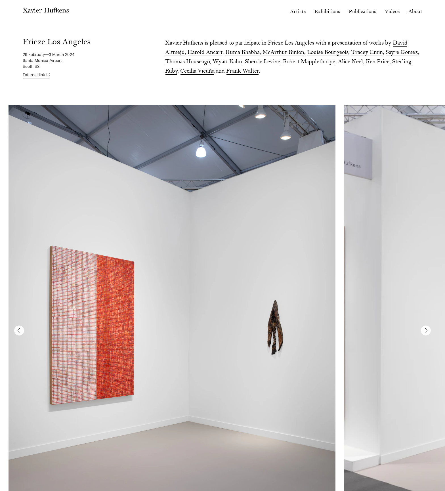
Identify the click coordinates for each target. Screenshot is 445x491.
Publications (362, 11)
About (415, 11)
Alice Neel (350, 62)
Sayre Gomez (402, 53)
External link (34, 74)
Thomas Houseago (187, 62)
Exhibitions (327, 11)
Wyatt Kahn (227, 62)
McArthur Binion (283, 53)
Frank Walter (242, 71)
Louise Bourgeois (327, 53)
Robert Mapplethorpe (309, 62)
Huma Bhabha (242, 53)
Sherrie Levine (262, 62)
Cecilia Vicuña (197, 71)
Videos (392, 11)
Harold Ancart (205, 53)
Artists (298, 11)
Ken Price (377, 62)
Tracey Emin (367, 53)
